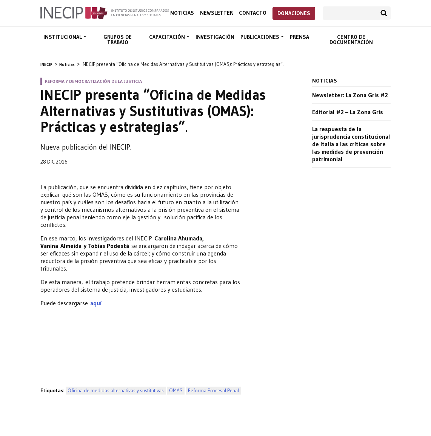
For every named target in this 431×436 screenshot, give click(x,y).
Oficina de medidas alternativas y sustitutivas (116, 390)
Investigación (214, 37)
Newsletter (216, 13)
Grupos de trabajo (117, 40)
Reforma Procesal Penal (213, 390)
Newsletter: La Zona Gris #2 (350, 95)
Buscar (383, 13)
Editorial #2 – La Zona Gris (347, 112)
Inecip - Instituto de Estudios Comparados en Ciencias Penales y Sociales (104, 12)
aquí (96, 303)
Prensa (299, 37)
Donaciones (293, 13)
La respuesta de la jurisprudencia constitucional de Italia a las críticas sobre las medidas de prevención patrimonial (351, 144)
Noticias (182, 13)
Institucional (63, 37)
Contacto (252, 13)
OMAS (176, 390)
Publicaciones (260, 37)
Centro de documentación (351, 40)
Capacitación (167, 37)
